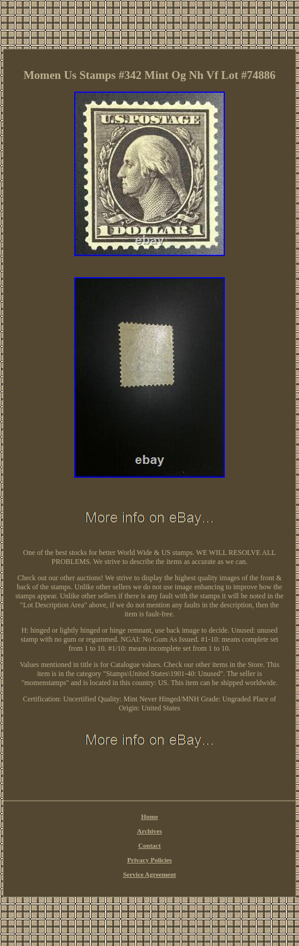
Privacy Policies (149, 859)
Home (149, 816)
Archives (149, 831)
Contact (149, 845)
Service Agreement (149, 874)
